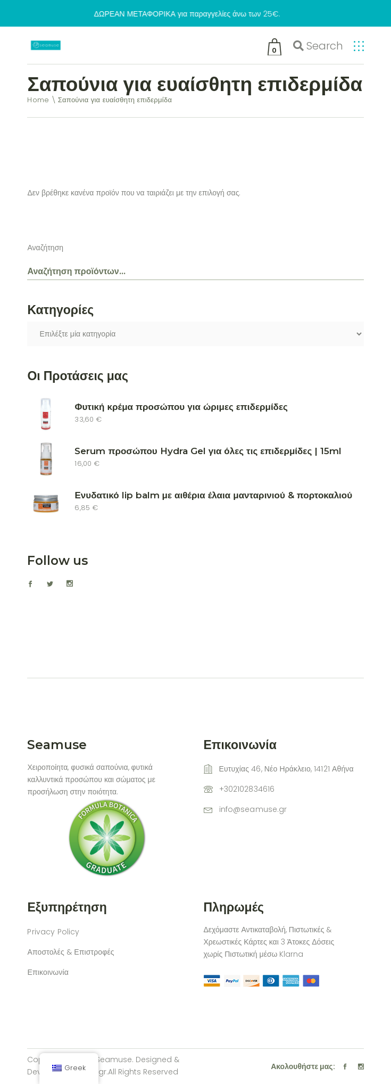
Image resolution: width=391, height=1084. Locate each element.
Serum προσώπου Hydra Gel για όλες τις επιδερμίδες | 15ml (208, 451)
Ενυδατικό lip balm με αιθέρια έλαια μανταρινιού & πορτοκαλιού (213, 495)
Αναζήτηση (45, 247)
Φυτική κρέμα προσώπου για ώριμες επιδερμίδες (180, 406)
